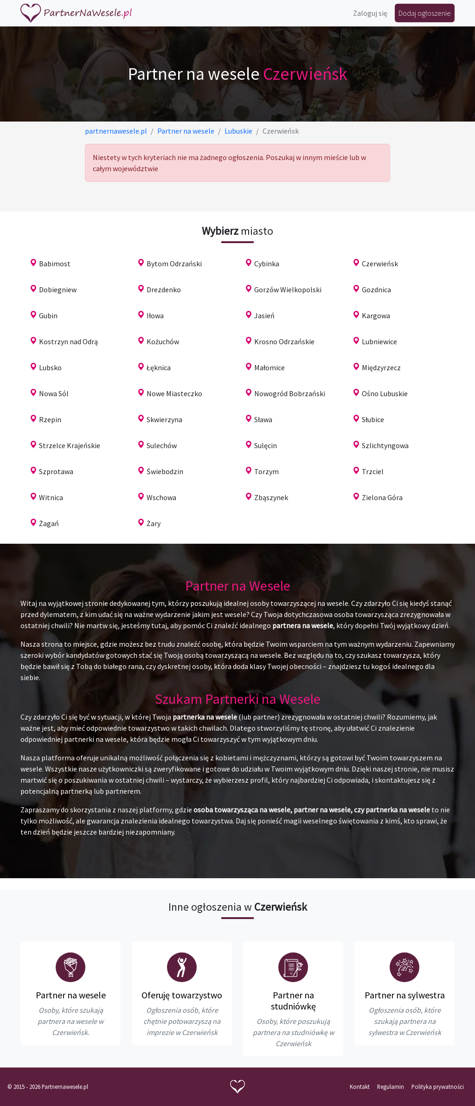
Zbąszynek (271, 497)
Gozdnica (376, 289)
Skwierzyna (164, 419)
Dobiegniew (58, 289)
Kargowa (376, 315)
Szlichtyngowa (385, 445)
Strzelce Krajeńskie (69, 445)
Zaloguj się (370, 13)
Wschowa (161, 497)
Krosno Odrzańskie (284, 341)
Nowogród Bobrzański (289, 393)
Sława (263, 419)
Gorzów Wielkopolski (287, 289)
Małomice (269, 367)
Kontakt (360, 1086)
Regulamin (390, 1086)
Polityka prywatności (437, 1086)
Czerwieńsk (380, 263)
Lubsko (50, 367)
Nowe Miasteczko (174, 393)
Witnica (51, 497)
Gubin (48, 315)
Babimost (55, 263)
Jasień (264, 315)
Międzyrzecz (381, 367)
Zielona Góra (382, 497)
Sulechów (162, 445)
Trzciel (373, 471)
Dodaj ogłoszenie (424, 13)
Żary (153, 523)
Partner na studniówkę (293, 1000)
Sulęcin (265, 445)
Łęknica (159, 367)
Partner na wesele (71, 995)
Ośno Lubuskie (385, 393)
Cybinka (266, 263)
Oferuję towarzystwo (181, 995)
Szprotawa (56, 471)
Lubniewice (379, 341)
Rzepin (50, 419)
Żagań (49, 523)
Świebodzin (165, 471)
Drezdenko (164, 289)
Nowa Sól (54, 393)
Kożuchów (163, 341)
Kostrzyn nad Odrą (68, 341)
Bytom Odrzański (174, 263)
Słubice (373, 419)
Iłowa (155, 315)
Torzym (266, 471)
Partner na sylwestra (405, 995)
